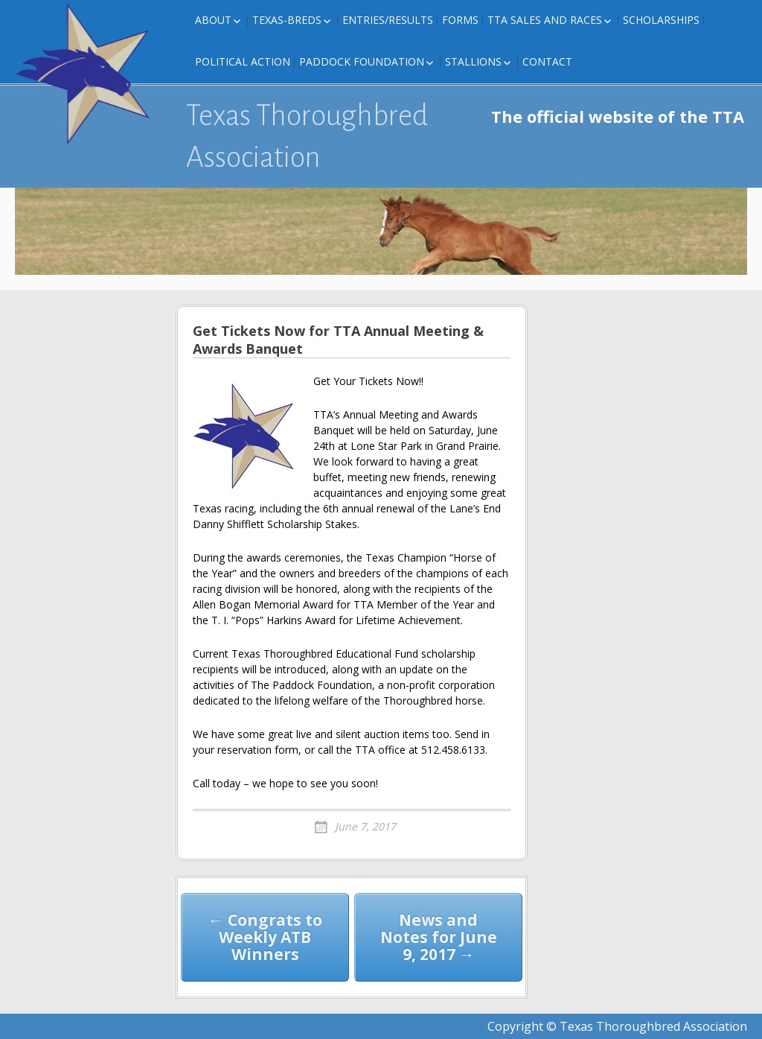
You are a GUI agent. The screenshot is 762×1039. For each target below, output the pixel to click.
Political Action (242, 61)
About (213, 20)
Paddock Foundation (361, 61)
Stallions (473, 61)
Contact (547, 61)
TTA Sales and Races (544, 20)
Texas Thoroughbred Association (307, 136)
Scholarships (661, 20)
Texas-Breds (286, 20)
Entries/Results (387, 20)
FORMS (460, 20)
